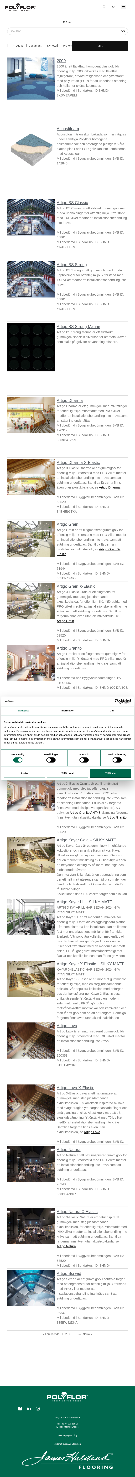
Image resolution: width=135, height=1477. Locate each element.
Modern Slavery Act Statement (67, 1444)
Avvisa (24, 773)
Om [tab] (112, 710)
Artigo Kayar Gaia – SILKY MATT (86, 840)
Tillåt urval (68, 773)
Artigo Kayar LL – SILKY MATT (84, 902)
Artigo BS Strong (72, 264)
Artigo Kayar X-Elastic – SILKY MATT (90, 964)
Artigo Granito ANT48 (85, 812)
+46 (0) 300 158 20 (69, 1424)
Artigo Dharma (70, 400)
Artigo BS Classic (72, 202)
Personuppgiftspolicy (67, 1435)
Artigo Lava (67, 1025)
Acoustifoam (68, 128)
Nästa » (87, 1334)
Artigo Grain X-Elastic (76, 586)
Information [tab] (67, 710)
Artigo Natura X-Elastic (77, 1211)
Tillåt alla (110, 773)
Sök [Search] (123, 31)
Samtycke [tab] (23, 710)
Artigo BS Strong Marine (78, 326)
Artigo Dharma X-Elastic (78, 462)
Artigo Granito (69, 648)
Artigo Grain (67, 524)
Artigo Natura (68, 1149)
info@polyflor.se (71, 1427)
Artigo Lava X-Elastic (75, 1087)
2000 (61, 60)
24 (79, 1334)
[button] (123, 7)
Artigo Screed (69, 1273)
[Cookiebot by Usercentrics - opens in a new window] (117, 701)
